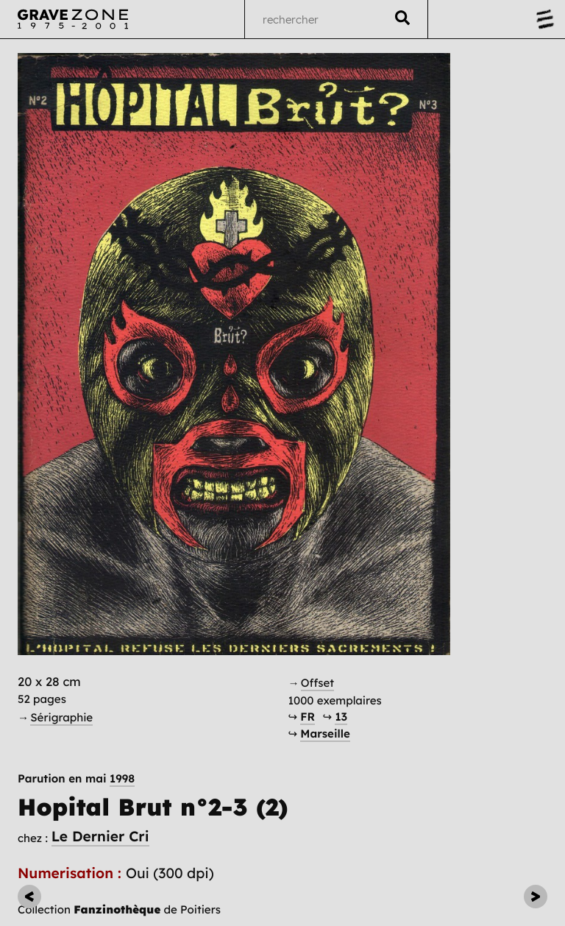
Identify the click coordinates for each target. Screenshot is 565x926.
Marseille (324, 734)
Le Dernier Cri (100, 836)
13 (341, 717)
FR (307, 717)
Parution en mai (76, 778)
